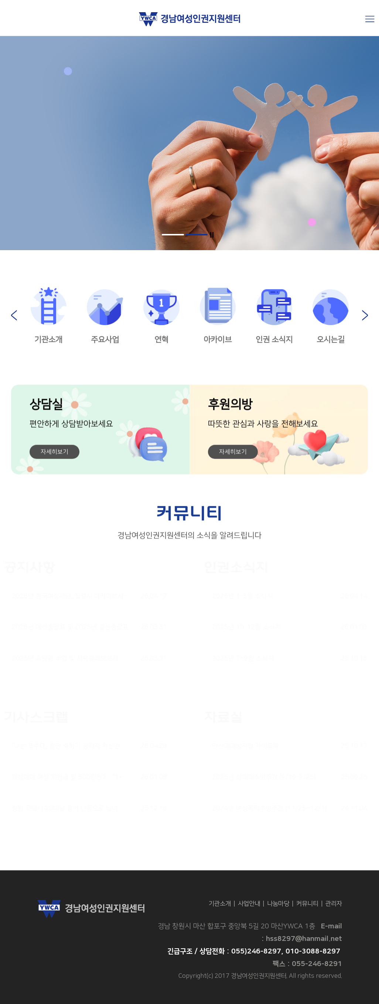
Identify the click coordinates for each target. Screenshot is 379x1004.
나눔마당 (278, 903)
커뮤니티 (307, 903)
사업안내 (249, 903)
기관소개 (220, 903)
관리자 (333, 903)
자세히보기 (54, 454)
